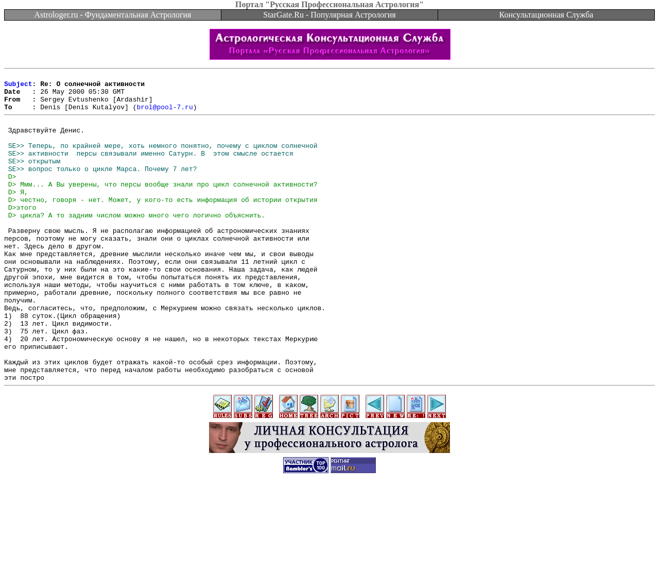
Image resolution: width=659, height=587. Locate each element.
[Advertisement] (329, 564)
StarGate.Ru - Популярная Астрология (329, 14)
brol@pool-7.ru (164, 114)
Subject (18, 86)
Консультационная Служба (546, 14)
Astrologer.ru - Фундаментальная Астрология (113, 14)
